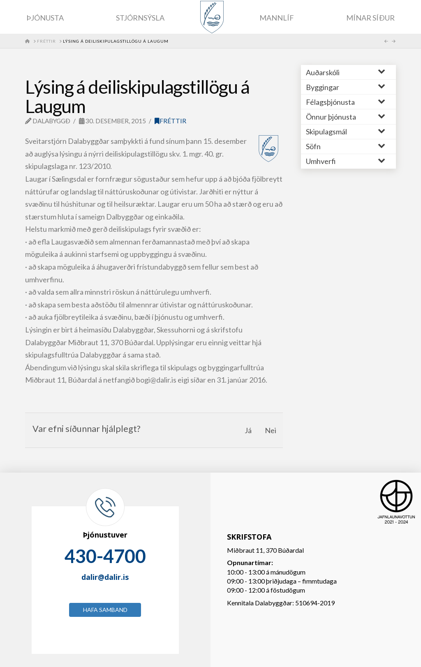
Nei (270, 430)
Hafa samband (105, 609)
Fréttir (170, 121)
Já (248, 430)
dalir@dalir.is (105, 577)
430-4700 (105, 556)
